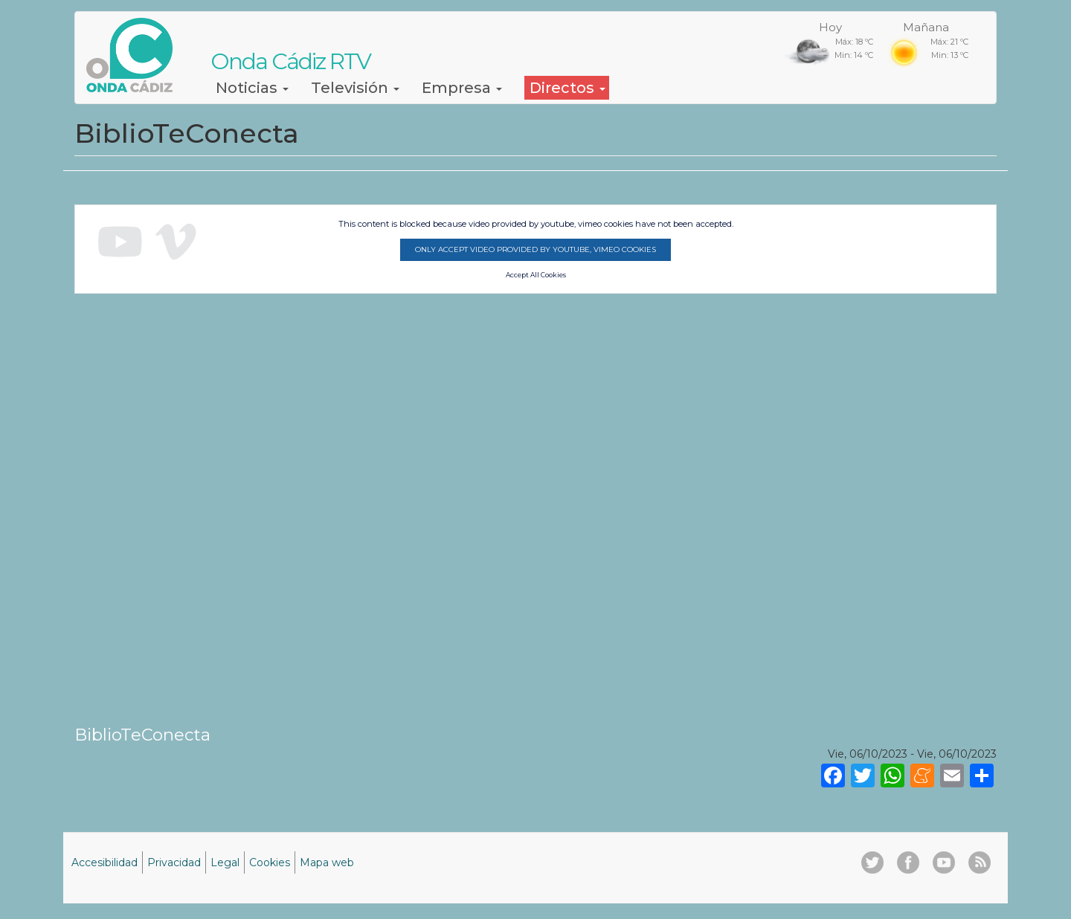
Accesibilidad (104, 862)
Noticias (252, 88)
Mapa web (327, 862)
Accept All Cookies (536, 275)
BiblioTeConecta (142, 734)
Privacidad (174, 862)
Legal (224, 862)
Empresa (462, 88)
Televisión (355, 88)
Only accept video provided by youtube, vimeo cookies (535, 249)
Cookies (269, 862)
